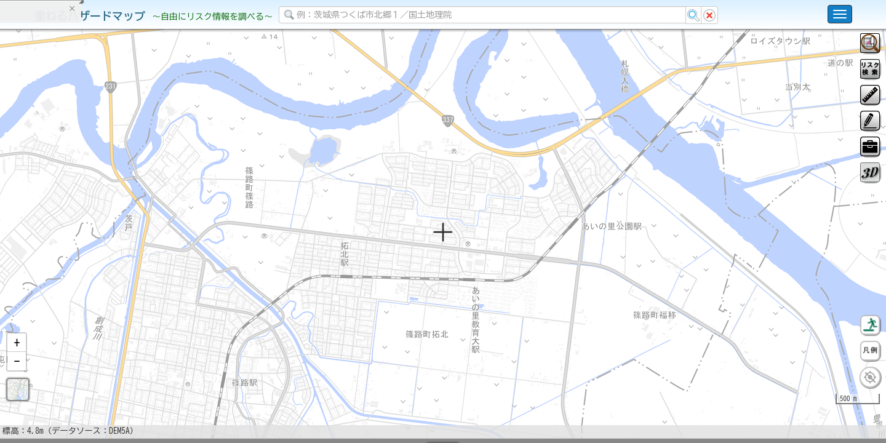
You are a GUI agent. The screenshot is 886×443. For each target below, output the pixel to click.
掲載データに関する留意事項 (67, 209)
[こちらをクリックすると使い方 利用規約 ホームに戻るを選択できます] (840, 14)
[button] (16, 374)
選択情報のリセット (130, 242)
